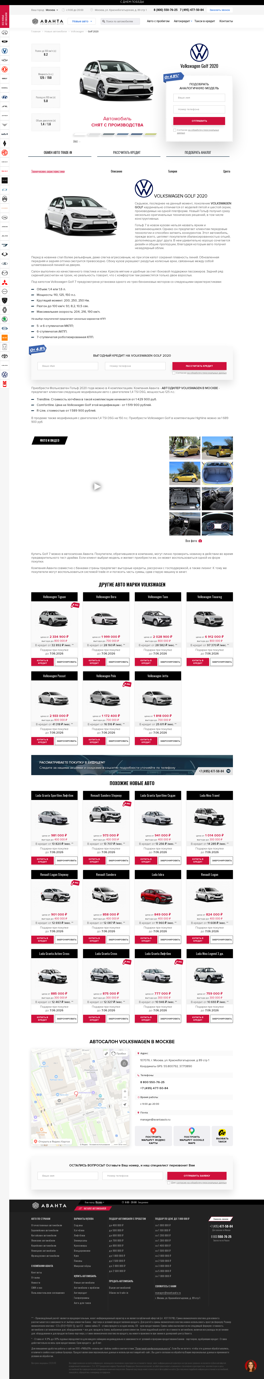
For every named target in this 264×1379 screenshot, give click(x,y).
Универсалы (80, 1240)
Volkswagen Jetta (158, 676)
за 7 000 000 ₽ (163, 1276)
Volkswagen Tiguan (54, 596)
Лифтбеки (79, 1235)
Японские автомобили (43, 1240)
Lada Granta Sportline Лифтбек (54, 795)
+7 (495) (221, 1226)
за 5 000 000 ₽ (163, 1271)
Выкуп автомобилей (120, 1287)
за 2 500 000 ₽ (163, 1261)
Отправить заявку (197, 1175)
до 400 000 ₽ (116, 1225)
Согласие (201, 373)
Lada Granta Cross (106, 953)
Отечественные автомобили (46, 1225)
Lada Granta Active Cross (54, 953)
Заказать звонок (220, 10)
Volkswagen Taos (158, 596)
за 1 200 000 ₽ (163, 1235)
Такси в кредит (204, 21)
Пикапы (78, 1261)
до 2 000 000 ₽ (117, 1266)
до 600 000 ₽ (116, 1235)
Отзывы (35, 1277)
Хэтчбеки (79, 1230)
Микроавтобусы (82, 1266)
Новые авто (80, 21)
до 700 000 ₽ (116, 1240)
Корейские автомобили (43, 1245)
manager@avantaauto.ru (155, 1119)
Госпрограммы (81, 1298)
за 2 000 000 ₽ (163, 1255)
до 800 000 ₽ (116, 1245)
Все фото (194, 540)
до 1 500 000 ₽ (117, 1261)
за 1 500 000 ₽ (163, 1250)
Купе (76, 1255)
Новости (35, 1282)
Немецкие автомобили (43, 1250)
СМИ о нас (36, 1287)
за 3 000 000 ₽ (163, 1266)
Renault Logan (209, 874)
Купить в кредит (42, 662)
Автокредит (182, 21)
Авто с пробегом (158, 21)
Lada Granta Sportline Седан (157, 795)
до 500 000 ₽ (116, 1230)
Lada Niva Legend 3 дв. (209, 953)
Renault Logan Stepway (54, 874)
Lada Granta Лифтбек (158, 953)
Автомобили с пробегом (87, 1287)
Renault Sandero (106, 874)
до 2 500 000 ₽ (117, 1271)
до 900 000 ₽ (116, 1250)
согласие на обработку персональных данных (201, 1182)
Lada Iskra (158, 874)
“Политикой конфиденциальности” (152, 1348)
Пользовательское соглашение (48, 1292)
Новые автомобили (84, 1282)
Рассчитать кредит (199, 366)
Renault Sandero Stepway (106, 795)
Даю (199, 1182)
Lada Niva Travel (209, 795)
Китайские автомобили (44, 1235)
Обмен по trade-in (118, 1292)
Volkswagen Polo (106, 676)
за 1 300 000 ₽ (163, 1240)
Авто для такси (82, 1303)
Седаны (78, 1225)
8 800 (221, 1236)
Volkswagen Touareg (210, 596)
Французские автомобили (45, 1255)
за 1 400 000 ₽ (163, 1245)
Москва (50, 10)
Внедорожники (82, 1250)
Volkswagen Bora (106, 596)
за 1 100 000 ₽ (162, 1230)
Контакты (226, 21)
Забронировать (66, 662)
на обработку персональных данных (207, 373)
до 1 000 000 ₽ (117, 1255)
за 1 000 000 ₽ (163, 1225)
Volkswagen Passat (54, 676)
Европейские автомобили (45, 1230)
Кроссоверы (80, 1245)
